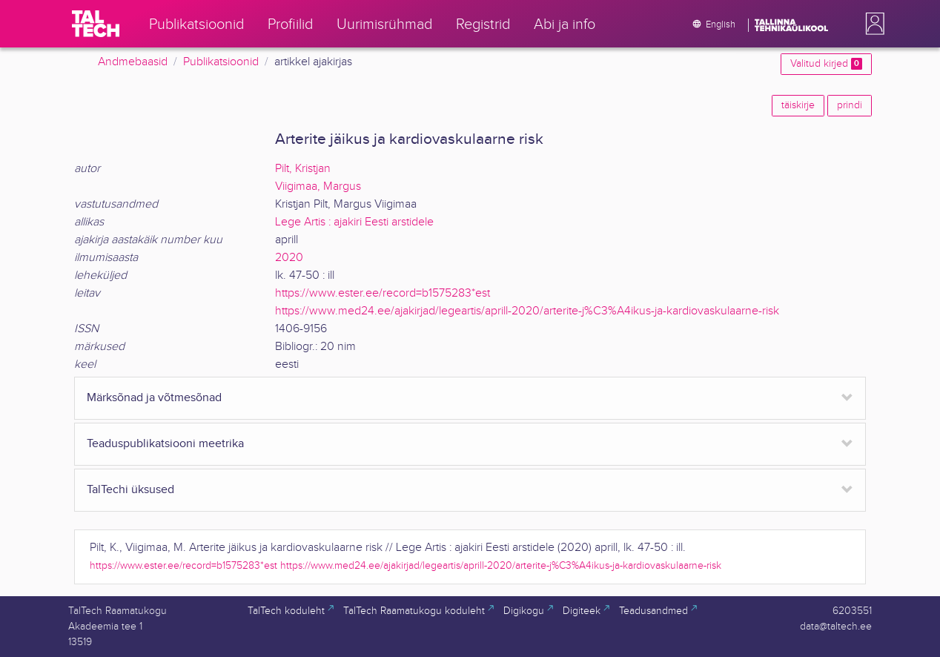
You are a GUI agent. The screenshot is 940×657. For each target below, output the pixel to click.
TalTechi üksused (130, 490)
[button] (872, 23)
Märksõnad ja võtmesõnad (154, 398)
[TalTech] (95, 24)
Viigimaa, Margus (318, 186)
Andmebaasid (133, 62)
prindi (849, 105)
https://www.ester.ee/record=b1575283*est (382, 293)
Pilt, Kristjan (303, 169)
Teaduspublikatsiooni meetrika (165, 444)
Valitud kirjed (826, 64)
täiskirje (798, 105)
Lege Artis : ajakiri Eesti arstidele (354, 222)
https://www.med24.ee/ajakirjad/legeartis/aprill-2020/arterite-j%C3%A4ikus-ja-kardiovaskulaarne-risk (527, 311)
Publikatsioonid (221, 62)
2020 (289, 258)
